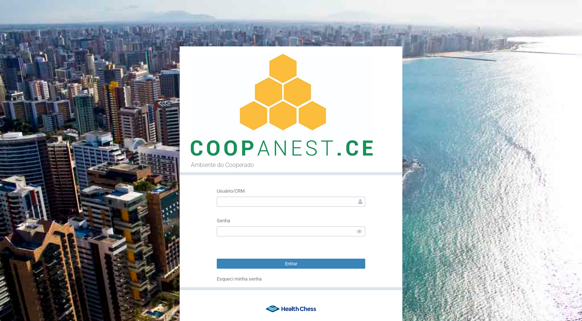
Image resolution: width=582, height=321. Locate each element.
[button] (291, 264)
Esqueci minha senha (239, 279)
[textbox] (291, 202)
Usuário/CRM (231, 191)
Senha (223, 220)
